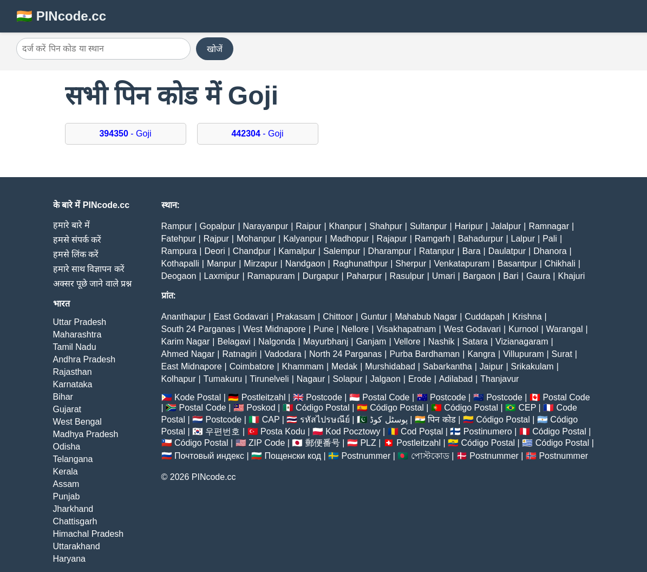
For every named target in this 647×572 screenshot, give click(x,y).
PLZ (368, 442)
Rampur (176, 226)
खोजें (215, 49)
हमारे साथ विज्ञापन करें (89, 269)
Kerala (65, 471)
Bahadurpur (481, 238)
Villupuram (523, 354)
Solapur (347, 379)
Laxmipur (222, 276)
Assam (66, 484)
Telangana (73, 459)
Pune (323, 329)
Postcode (324, 397)
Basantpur (517, 263)
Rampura (179, 251)
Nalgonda (277, 341)
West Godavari (472, 329)
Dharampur (389, 251)
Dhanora (549, 251)
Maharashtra (77, 334)
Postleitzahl (263, 397)
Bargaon (479, 276)
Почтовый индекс (209, 455)
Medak (344, 366)
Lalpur (523, 238)
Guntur (374, 316)
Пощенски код (292, 455)
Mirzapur (260, 263)
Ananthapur (183, 316)
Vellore (407, 341)
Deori (214, 251)
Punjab (66, 496)
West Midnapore (274, 329)
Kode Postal (197, 397)
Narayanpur (266, 226)
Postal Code (385, 397)
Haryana (69, 558)
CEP (527, 407)
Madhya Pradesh (86, 434)
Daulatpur (507, 251)
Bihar (63, 396)
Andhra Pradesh (84, 359)
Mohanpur (256, 238)
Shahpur (385, 226)
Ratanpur (437, 251)
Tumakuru (223, 379)
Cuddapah (485, 316)
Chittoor (338, 316)
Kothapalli (180, 263)
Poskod (260, 407)
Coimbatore (252, 366)
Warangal (564, 329)
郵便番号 (322, 442)
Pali (550, 238)
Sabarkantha (447, 366)
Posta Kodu (282, 431)
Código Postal (323, 407)
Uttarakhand (76, 546)
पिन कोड (441, 419)
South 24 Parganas (198, 329)
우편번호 (222, 431)
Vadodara (283, 354)
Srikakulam (532, 366)
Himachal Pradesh (88, 533)
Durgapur (321, 276)
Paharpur (364, 276)
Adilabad (456, 379)
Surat (562, 354)
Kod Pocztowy (352, 431)
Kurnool (523, 329)
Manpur (221, 263)
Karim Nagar (185, 341)
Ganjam (371, 341)
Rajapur (392, 238)
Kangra (481, 354)
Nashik (441, 341)
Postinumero (487, 431)
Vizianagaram (521, 341)
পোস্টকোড (430, 455)
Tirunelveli (269, 379)
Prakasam (295, 316)
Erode (420, 379)
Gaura (538, 276)
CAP (271, 419)
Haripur (469, 226)
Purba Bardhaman (424, 354)
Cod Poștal (422, 431)
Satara (475, 341)
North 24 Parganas (345, 354)
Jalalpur (506, 226)
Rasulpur (407, 276)
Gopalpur (218, 226)
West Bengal (77, 421)
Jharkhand (73, 509)
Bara (471, 251)
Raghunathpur (360, 263)
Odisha (67, 446)
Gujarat (67, 409)
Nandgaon (305, 263)
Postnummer (366, 455)
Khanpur (345, 226)
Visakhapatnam (406, 329)
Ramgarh (432, 238)
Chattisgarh (75, 521)
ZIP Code (267, 442)
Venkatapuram (461, 263)
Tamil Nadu (74, 347)
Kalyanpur (302, 238)
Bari (510, 276)
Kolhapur (178, 379)
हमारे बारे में (71, 225)
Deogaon (179, 276)
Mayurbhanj (326, 341)
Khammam (303, 366)
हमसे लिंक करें (76, 254)
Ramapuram (271, 276)
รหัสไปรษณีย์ (325, 419)
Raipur (308, 226)
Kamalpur (296, 251)
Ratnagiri (239, 354)
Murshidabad (390, 366)
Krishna (526, 316)
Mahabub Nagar (426, 316)
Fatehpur (178, 238)
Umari (443, 276)
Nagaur (311, 379)
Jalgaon (385, 379)
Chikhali (560, 263)
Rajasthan (72, 371)
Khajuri (571, 276)
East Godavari (240, 316)
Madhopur (349, 238)
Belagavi (233, 341)
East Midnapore (191, 366)
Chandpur (252, 251)
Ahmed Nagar (188, 354)
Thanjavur (499, 379)
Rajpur (216, 238)
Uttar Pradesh (80, 322)
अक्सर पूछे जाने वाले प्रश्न (92, 283)
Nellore (355, 329)
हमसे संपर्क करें (77, 239)
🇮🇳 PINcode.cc (61, 16)
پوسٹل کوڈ (388, 419)
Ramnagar (548, 226)
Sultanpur (428, 226)
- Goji (125, 133)
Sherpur (410, 263)
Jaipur (492, 366)
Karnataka (73, 384)
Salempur (341, 251)
